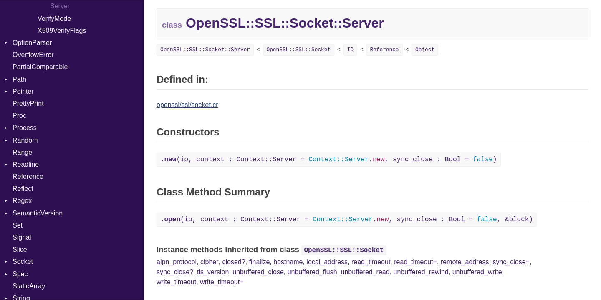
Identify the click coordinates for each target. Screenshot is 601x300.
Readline (26, 164)
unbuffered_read (365, 271)
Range (22, 152)
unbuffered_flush (312, 271)
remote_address (465, 261)
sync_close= (511, 261)
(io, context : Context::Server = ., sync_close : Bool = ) (328, 159)
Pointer (23, 91)
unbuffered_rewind (421, 271)
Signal (22, 237)
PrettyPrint (28, 103)
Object (424, 50)
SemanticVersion (38, 213)
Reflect (23, 188)
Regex (22, 200)
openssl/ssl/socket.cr (187, 104)
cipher (209, 261)
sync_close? (175, 271)
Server (60, 6)
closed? (233, 261)
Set (18, 225)
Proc (19, 115)
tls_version (213, 271)
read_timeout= (415, 261)
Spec (20, 274)
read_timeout (370, 261)
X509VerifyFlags (62, 30)
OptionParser (32, 42)
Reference (28, 176)
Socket (23, 261)
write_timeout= (222, 281)
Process (25, 127)
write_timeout (176, 281)
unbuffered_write (477, 271)
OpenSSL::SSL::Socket (299, 50)
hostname (288, 261)
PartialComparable (40, 66)
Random (25, 140)
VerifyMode (54, 18)
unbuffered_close (257, 271)
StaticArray (29, 286)
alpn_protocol (177, 261)
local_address (327, 261)
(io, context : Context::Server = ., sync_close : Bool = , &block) (346, 219)
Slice (20, 249)
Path (19, 79)
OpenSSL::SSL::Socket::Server (205, 50)
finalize (259, 261)
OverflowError (33, 54)
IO (350, 50)
